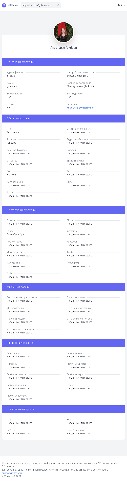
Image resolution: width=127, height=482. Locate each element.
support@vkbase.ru (12, 473)
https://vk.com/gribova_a (80, 108)
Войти (121, 5)
